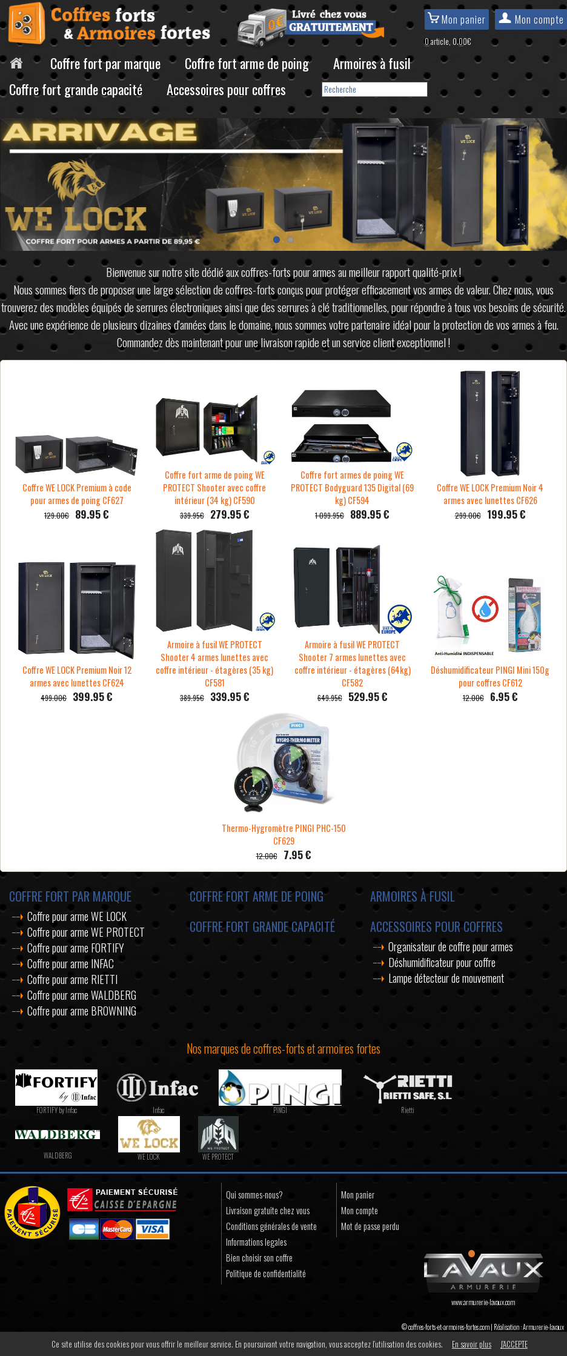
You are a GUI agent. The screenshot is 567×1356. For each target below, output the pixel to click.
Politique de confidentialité (266, 1273)
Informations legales (256, 1241)
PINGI (280, 1110)
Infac (158, 1110)
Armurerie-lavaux (543, 1327)
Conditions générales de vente (271, 1226)
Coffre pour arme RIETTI (72, 979)
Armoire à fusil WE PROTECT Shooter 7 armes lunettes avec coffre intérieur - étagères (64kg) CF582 (352, 657)
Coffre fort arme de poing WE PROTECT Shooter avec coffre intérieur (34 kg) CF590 (215, 481)
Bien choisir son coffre (259, 1257)
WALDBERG (58, 1155)
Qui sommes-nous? (254, 1194)
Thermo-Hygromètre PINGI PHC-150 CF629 (284, 828)
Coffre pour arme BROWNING (81, 1011)
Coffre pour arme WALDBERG (81, 995)
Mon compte (531, 19)
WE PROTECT (218, 1157)
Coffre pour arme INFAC (70, 963)
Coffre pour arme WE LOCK (77, 916)
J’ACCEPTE (514, 1344)
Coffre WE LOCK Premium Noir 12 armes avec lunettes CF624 (77, 670)
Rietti (407, 1110)
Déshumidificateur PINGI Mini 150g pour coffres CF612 (490, 670)
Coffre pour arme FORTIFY (75, 948)
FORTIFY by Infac (56, 1110)
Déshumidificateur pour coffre (442, 962)
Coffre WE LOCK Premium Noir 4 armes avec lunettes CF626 (490, 487)
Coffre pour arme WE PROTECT (86, 932)
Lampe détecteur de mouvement (446, 978)
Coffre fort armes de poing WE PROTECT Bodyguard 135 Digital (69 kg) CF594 (352, 481)
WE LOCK (149, 1157)
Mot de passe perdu (370, 1226)
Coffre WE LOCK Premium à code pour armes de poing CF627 (77, 487)
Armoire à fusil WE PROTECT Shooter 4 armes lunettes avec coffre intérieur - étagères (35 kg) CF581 (215, 657)
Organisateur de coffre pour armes (450, 946)
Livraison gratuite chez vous (268, 1210)
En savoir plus (471, 1344)
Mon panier (457, 19)
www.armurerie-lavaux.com (483, 1297)
